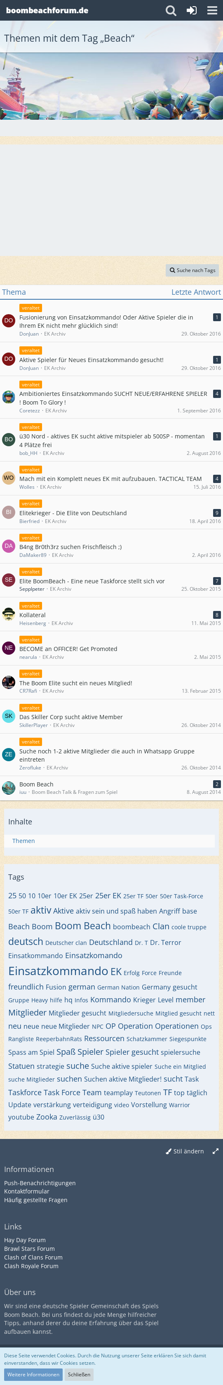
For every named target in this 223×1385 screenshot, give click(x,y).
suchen (69, 1079)
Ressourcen (104, 1038)
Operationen (177, 1026)
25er (86, 895)
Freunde (170, 973)
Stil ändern (189, 1151)
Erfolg (132, 973)
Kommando (110, 999)
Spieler (90, 1051)
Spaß (65, 1051)
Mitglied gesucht (178, 1013)
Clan (161, 926)
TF (167, 1092)
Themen (23, 841)
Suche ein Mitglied (180, 1066)
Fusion (56, 987)
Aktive (63, 911)
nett (209, 1013)
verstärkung (52, 1104)
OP (111, 1026)
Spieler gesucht (132, 1052)
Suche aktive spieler (122, 1066)
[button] (212, 10)
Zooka (46, 1117)
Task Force (62, 1092)
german (81, 987)
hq (68, 999)
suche (77, 1065)
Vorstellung (149, 1104)
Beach (19, 926)
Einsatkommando (35, 955)
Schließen (79, 1374)
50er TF (18, 911)
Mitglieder (27, 1012)
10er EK (65, 895)
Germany (156, 987)
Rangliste (21, 1039)
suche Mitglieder (31, 1079)
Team (92, 1092)
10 (31, 895)
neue (31, 1026)
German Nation (118, 987)
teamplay (118, 1092)
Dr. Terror (165, 942)
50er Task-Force (181, 896)
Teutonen (148, 1093)
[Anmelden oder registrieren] (191, 10)
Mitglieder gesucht (77, 1013)
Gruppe (18, 1000)
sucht (173, 1079)
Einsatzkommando (58, 970)
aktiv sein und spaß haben (116, 911)
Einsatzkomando (93, 955)
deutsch (25, 941)
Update (19, 1104)
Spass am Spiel (31, 1052)
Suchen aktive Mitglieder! (123, 1079)
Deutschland (111, 942)
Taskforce (25, 1092)
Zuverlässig (75, 1117)
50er (152, 896)
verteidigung (92, 1104)
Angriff (169, 911)
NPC (97, 1026)
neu (14, 1026)
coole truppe (189, 927)
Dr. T (141, 943)
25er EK (108, 895)
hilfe (56, 1000)
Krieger (144, 999)
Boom (42, 926)
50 (22, 895)
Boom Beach (83, 925)
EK (116, 971)
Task (192, 1079)
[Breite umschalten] (215, 1151)
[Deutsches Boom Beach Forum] (47, 10)
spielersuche (180, 1052)
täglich (197, 1092)
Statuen (21, 1066)
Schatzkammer (147, 1039)
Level (166, 999)
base (189, 911)
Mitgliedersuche (130, 1013)
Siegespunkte (188, 1039)
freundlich (26, 987)
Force (149, 973)
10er (45, 895)
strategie (50, 1066)
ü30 (98, 1117)
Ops (206, 1026)
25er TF (133, 896)
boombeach (131, 926)
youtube (21, 1117)
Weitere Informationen (33, 1374)
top (179, 1092)
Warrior (179, 1105)
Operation (135, 1026)
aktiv (41, 909)
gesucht (185, 987)
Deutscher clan (66, 943)
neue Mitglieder (65, 1026)
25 (12, 895)
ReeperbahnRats (59, 1039)
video (121, 1105)
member (190, 999)
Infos (81, 1000)
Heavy (39, 1000)
